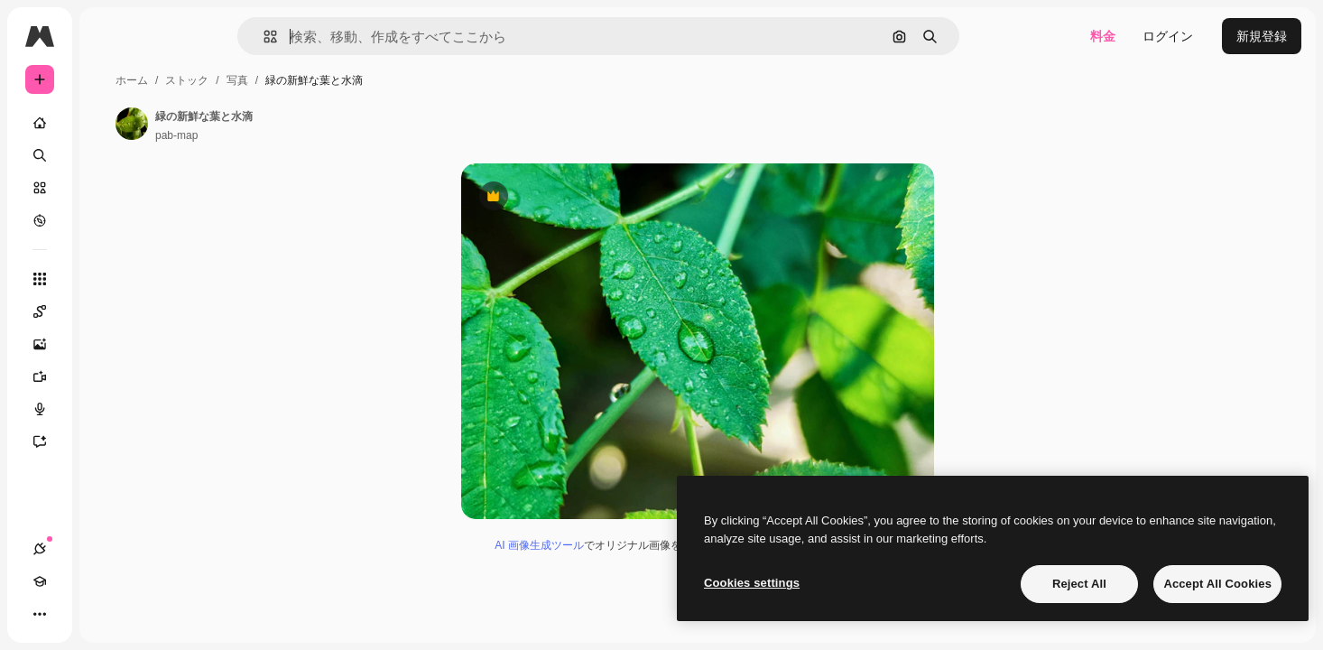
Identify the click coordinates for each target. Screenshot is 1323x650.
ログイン (1168, 36)
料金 (1102, 36)
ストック (324, 80)
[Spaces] (108, 311)
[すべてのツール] (108, 279)
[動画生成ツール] (108, 376)
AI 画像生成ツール (607, 550)
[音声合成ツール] (108, 409)
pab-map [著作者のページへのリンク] (313, 135)
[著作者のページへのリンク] (269, 123)
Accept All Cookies (1217, 583)
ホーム (269, 80)
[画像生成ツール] (108, 344)
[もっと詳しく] (108, 220)
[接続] (39, 613)
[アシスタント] (108, 441)
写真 (374, 80)
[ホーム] (108, 122)
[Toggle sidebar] (176, 36)
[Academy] (72, 613)
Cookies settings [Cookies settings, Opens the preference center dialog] (752, 583)
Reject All (1079, 583)
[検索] (108, 155)
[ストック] (108, 187)
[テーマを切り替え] (104, 613)
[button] (331, 36)
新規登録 (1261, 36)
